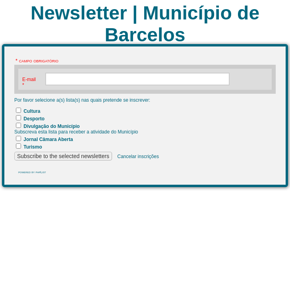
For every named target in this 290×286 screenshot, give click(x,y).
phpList (40, 172)
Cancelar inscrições (138, 156)
